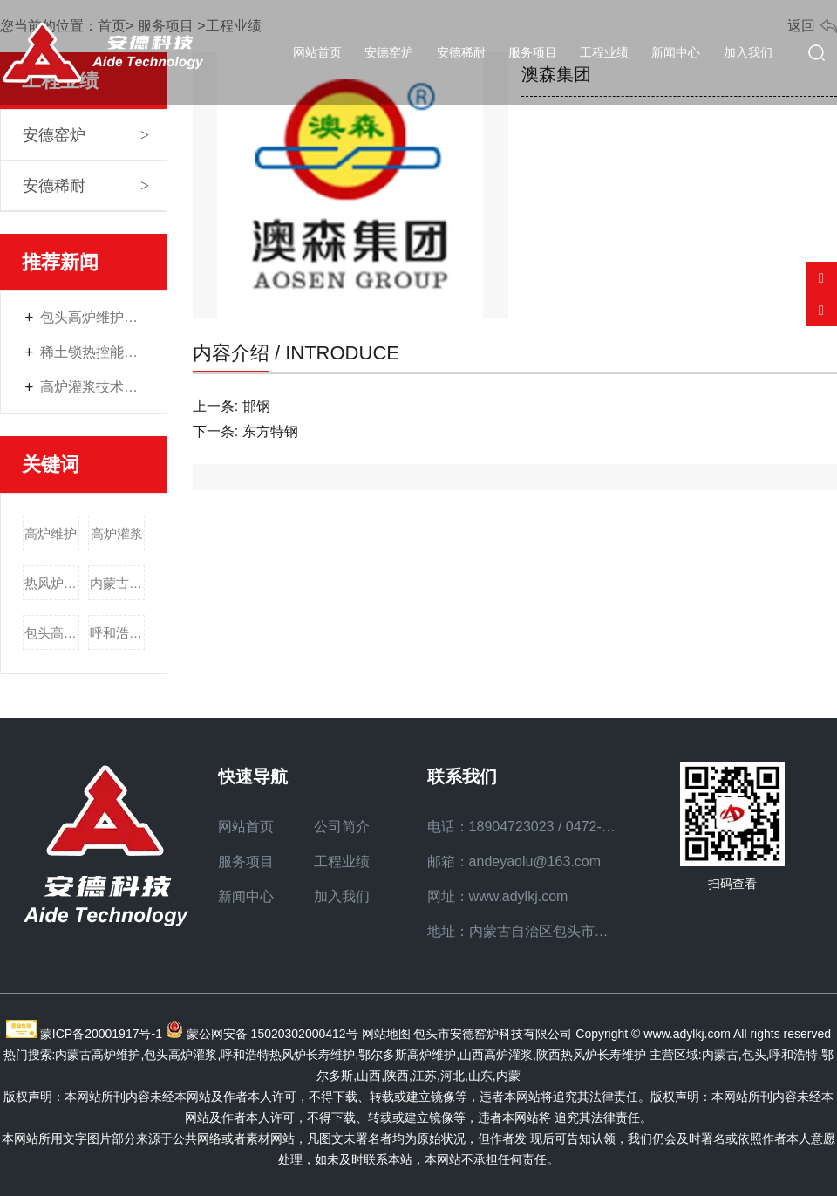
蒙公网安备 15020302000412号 (272, 1034)
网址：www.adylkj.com (497, 896)
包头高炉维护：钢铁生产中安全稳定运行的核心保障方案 (92, 317)
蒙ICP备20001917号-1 (101, 1034)
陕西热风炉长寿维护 (591, 1055)
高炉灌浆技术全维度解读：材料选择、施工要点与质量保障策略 (92, 386)
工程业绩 (604, 52)
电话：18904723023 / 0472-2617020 (541, 826)
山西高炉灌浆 (496, 1055)
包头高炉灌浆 (51, 632)
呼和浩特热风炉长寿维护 (117, 632)
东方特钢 (270, 431)
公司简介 (342, 826)
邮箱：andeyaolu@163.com (514, 861)
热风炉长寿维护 (51, 583)
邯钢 (256, 406)
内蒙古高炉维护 (117, 583)
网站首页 (317, 52)
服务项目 (532, 52)
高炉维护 (50, 533)
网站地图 (386, 1034)
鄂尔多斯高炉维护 (407, 1055)
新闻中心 (675, 52)
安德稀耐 (461, 52)
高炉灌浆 (117, 533)
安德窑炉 (388, 52)
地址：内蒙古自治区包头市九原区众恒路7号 (563, 931)
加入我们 (748, 52)
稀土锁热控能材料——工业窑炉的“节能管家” (92, 352)
